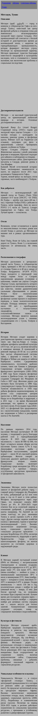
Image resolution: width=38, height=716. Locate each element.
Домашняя (6, 3)
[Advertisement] (19, 88)
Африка (15, 3)
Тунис (4, 7)
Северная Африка (28, 3)
